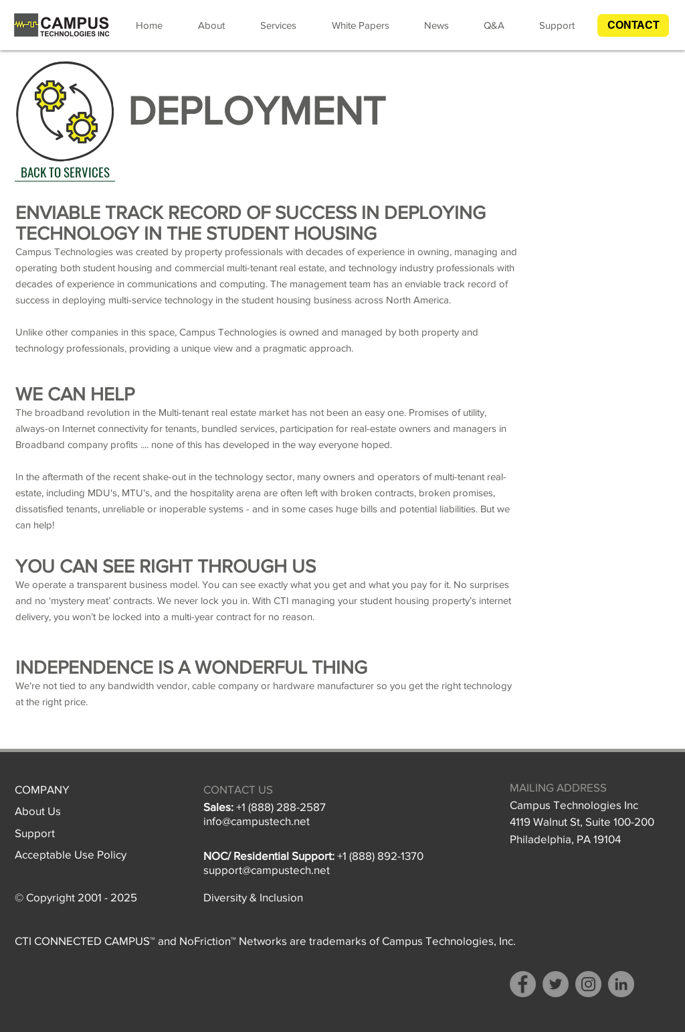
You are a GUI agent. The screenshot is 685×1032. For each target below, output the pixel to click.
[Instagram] (588, 984)
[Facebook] (523, 984)
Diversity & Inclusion (253, 897)
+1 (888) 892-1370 (380, 855)
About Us (38, 810)
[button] (633, 25)
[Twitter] (556, 984)
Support (35, 832)
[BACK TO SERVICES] (65, 171)
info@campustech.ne (254, 820)
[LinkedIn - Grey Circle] (621, 984)
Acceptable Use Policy (70, 854)
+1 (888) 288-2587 (281, 806)
